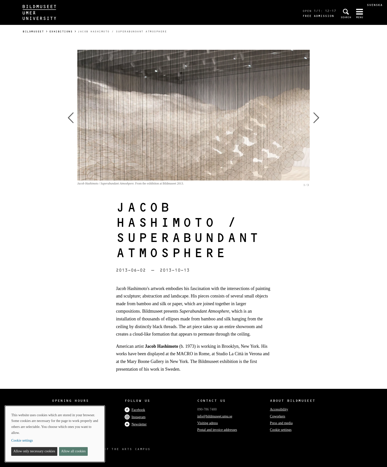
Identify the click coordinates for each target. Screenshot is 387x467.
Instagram (135, 417)
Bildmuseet (33, 31)
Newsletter (136, 424)
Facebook (135, 410)
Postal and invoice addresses (217, 430)
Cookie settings (281, 430)
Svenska (375, 4)
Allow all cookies (73, 451)
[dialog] (55, 434)
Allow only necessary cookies (34, 451)
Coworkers (277, 416)
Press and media (281, 423)
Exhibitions (61, 31)
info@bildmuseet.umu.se (214, 416)
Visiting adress (207, 423)
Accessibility (279, 409)
